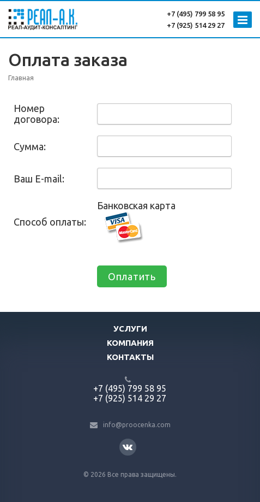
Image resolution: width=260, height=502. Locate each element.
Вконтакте (127, 446)
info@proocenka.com (137, 424)
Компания (130, 342)
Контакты (130, 357)
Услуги (130, 328)
